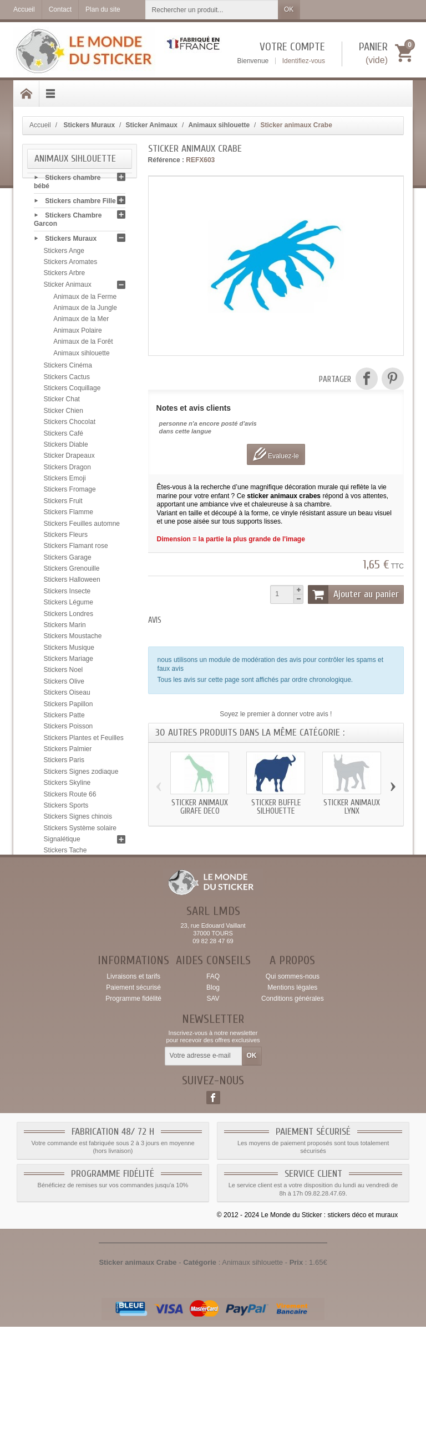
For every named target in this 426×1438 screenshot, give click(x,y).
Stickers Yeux (64, 898)
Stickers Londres (68, 616)
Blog (213, 1098)
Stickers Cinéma (68, 368)
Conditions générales (292, 1109)
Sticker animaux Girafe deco (199, 807)
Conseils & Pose (71, 940)
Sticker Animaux (68, 287)
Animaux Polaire (77, 333)
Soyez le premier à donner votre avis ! (276, 714)
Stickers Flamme (68, 515)
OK (288, 9)
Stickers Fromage (70, 492)
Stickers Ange (64, 253)
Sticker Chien (63, 413)
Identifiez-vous (303, 61)
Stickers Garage (68, 559)
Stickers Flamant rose (76, 548)
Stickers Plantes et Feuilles (84, 740)
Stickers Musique (69, 650)
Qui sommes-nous (293, 1087)
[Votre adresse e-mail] (203, 1167)
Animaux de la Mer (81, 321)
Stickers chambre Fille (80, 203)
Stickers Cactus (67, 379)
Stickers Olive (64, 683)
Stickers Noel (63, 672)
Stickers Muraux (71, 241)
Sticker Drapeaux (69, 458)
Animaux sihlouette (81, 355)
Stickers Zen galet (70, 909)
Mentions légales (292, 1098)
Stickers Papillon (68, 706)
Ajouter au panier (353, 594)
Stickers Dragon (67, 469)
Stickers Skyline (67, 785)
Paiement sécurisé (133, 1098)
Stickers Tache (65, 853)
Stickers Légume (68, 605)
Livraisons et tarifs (133, 1087)
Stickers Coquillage (72, 390)
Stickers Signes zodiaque (81, 774)
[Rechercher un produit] (211, 9)
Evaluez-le (276, 454)
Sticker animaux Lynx (351, 807)
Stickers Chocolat (69, 424)
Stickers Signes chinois (78, 819)
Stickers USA (63, 887)
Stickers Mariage (68, 661)
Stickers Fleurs (66, 537)
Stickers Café (63, 435)
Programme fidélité (133, 1109)
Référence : (166, 160)
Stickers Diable (66, 447)
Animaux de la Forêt (83, 344)
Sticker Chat (62, 402)
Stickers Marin (65, 627)
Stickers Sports (66, 807)
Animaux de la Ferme (84, 299)
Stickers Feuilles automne (82, 526)
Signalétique (62, 841)
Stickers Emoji (65, 480)
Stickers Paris (64, 763)
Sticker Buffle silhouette (276, 807)
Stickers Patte (64, 717)
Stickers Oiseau (67, 695)
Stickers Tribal (64, 876)
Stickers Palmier (68, 751)
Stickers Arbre (64, 276)
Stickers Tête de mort (75, 864)
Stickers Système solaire (80, 830)
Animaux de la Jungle (85, 310)
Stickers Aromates (71, 264)
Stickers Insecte (67, 593)
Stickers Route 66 (70, 796)
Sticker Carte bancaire (80, 925)
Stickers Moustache (73, 639)
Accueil (40, 125)
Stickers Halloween (72, 582)
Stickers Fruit (63, 503)
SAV (212, 1109)
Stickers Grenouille (72, 571)
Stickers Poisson (68, 729)
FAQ (213, 1087)
